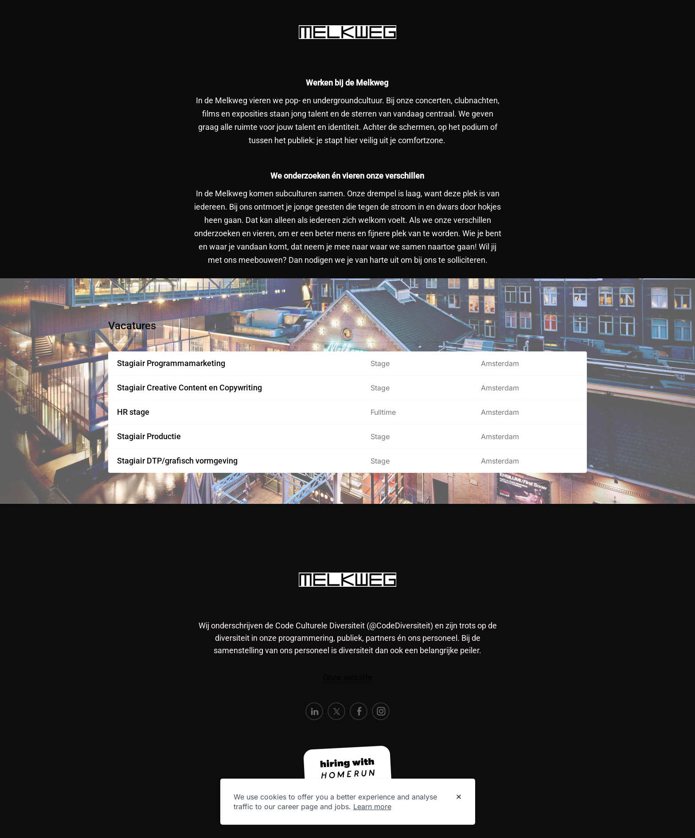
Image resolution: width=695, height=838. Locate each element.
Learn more (372, 806)
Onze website (348, 677)
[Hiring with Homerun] (347, 769)
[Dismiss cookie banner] (459, 797)
